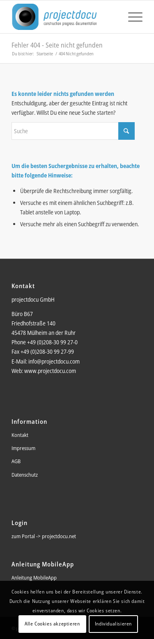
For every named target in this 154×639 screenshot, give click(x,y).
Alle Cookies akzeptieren (52, 623)
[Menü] (131, 16)
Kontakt (19, 435)
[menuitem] (131, 16)
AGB (16, 461)
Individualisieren (113, 623)
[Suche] (73, 131)
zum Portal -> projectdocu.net (43, 536)
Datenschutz (24, 474)
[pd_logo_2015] (63, 16)
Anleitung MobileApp (34, 577)
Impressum (23, 448)
